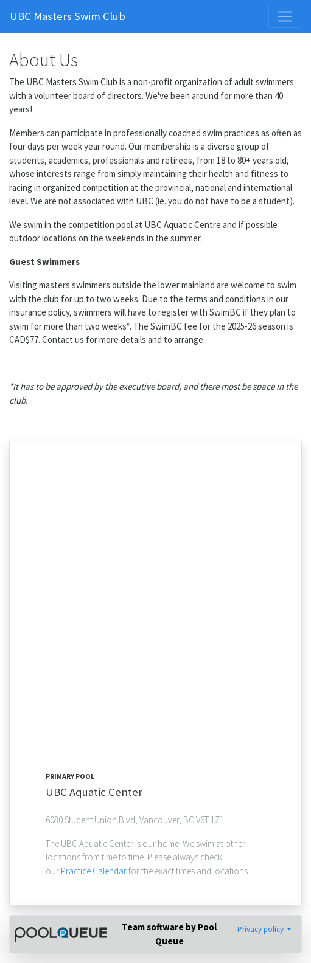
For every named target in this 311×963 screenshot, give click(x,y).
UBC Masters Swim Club (67, 16)
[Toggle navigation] (284, 16)
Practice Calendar (94, 871)
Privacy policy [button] (261, 929)
